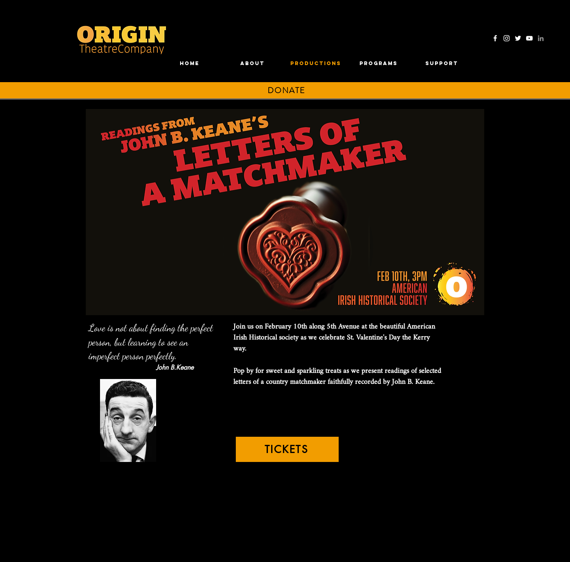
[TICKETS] (287, 449)
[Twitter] (518, 38)
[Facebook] (495, 38)
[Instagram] (507, 38)
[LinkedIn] (541, 38)
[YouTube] (529, 38)
